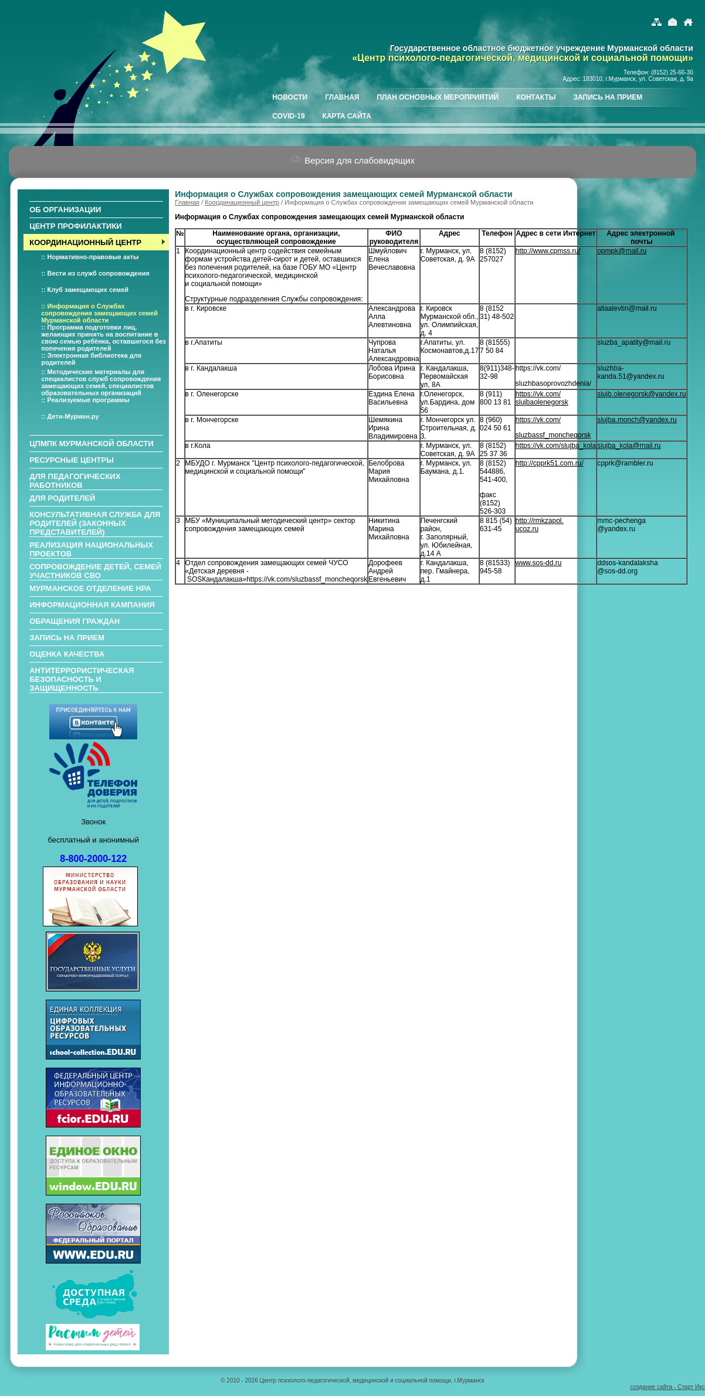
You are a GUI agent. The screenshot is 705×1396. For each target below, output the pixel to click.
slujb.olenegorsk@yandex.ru (641, 394)
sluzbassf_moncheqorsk (553, 435)
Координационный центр (242, 202)
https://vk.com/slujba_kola (556, 445)
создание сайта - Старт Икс (667, 1387)
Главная (187, 202)
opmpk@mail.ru (621, 251)
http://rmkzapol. (540, 521)
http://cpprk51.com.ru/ (550, 463)
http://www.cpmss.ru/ (548, 251)
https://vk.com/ (538, 420)
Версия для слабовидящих (352, 160)
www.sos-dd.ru (539, 563)
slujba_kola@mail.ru (628, 445)
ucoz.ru (527, 529)
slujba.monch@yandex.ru (637, 420)
